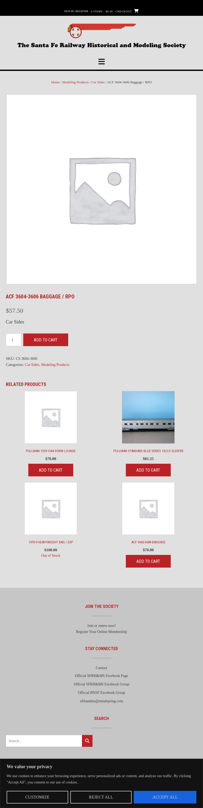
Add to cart (46, 339)
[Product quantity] (13, 339)
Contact (101, 668)
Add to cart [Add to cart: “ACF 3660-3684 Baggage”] (148, 561)
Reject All (101, 797)
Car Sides (97, 82)
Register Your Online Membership (101, 632)
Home (55, 82)
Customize (37, 797)
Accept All (165, 797)
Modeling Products (75, 82)
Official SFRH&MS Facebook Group (101, 684)
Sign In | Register (76, 11)
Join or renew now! (101, 626)
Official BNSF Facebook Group (101, 693)
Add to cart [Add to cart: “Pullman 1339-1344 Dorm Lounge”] (51, 470)
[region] (101, 783)
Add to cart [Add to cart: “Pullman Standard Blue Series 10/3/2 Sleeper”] (148, 470)
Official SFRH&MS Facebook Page (101, 676)
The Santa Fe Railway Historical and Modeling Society (101, 44)
